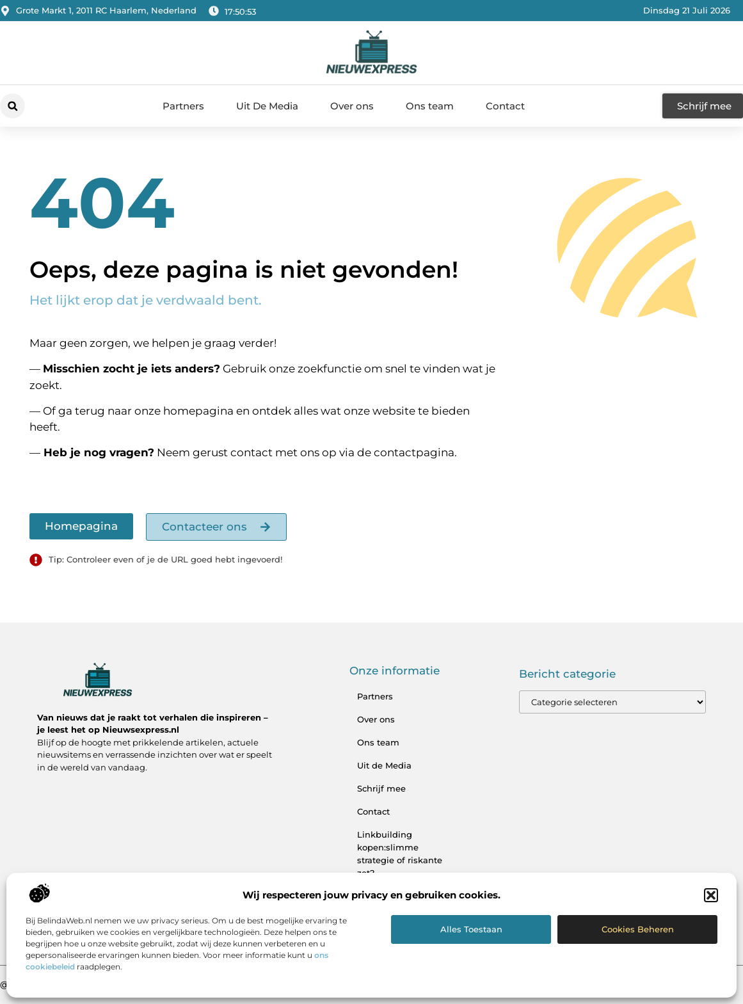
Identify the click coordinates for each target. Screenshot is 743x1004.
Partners (183, 106)
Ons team (430, 106)
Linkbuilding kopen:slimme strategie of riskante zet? (399, 853)
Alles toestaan (471, 929)
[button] (711, 895)
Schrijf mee (381, 788)
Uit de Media (384, 765)
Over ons (352, 106)
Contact (505, 106)
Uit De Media (267, 106)
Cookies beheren (638, 929)
